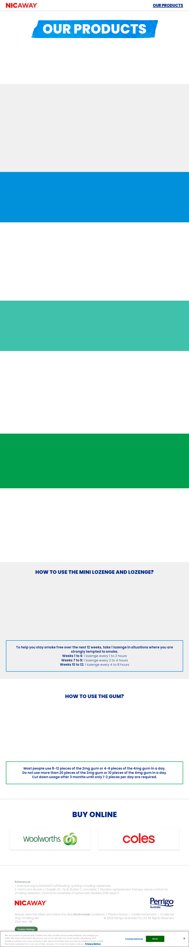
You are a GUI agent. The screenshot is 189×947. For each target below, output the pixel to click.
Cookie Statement (144, 914)
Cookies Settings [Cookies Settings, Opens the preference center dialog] (134, 938)
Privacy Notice (117, 914)
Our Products (168, 5)
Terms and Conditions (89, 914)
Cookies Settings (26, 929)
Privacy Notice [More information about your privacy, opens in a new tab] (93, 944)
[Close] (184, 938)
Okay (155, 938)
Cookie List (167, 914)
